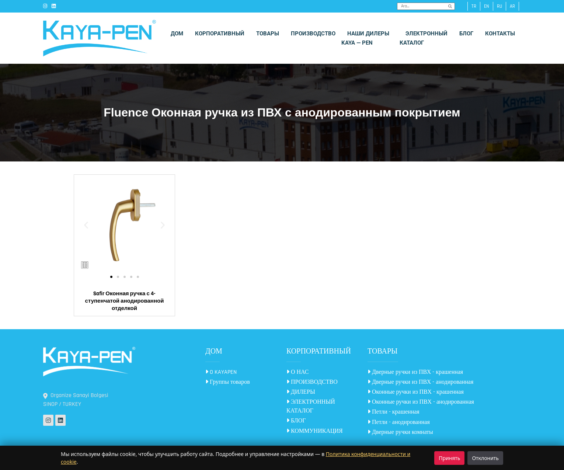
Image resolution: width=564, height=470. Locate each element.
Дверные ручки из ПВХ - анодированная (420, 382)
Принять (449, 458)
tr (473, 6)
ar (512, 6)
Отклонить (485, 458)
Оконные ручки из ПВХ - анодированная (421, 402)
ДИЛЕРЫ (300, 392)
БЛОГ (296, 421)
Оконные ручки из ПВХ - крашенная (416, 392)
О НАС (297, 372)
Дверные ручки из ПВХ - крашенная (415, 372)
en (486, 6)
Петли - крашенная (393, 412)
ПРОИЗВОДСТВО (312, 382)
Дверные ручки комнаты (400, 432)
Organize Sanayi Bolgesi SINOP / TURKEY (75, 399)
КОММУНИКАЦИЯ (314, 431)
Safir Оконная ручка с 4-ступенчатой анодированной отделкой (124, 301)
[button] (86, 225)
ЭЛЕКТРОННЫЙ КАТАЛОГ (310, 406)
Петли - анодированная (399, 422)
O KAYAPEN (221, 372)
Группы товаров (227, 382)
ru (499, 6)
